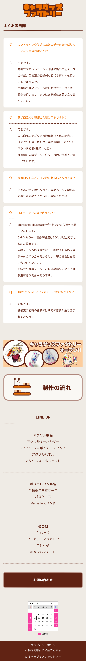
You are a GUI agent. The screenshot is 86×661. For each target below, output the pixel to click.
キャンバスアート (43, 552)
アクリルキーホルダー (43, 441)
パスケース (43, 496)
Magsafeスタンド (43, 503)
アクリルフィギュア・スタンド (43, 448)
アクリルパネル (43, 454)
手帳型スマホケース (42, 490)
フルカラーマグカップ (43, 539)
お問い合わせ (43, 580)
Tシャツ (43, 545)
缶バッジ (43, 533)
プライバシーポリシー (44, 645)
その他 (43, 526)
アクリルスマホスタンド (43, 461)
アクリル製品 (43, 435)
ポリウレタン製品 (43, 484)
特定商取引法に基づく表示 (44, 650)
